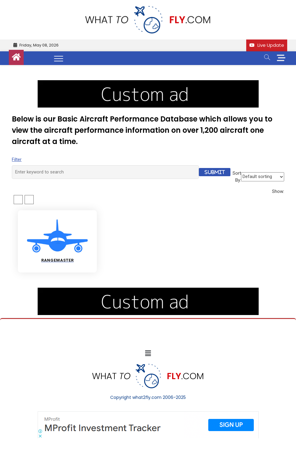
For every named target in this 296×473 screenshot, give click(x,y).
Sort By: (237, 176)
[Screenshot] (148, 414)
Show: (278, 191)
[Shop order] (262, 176)
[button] (148, 353)
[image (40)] (148, 83)
